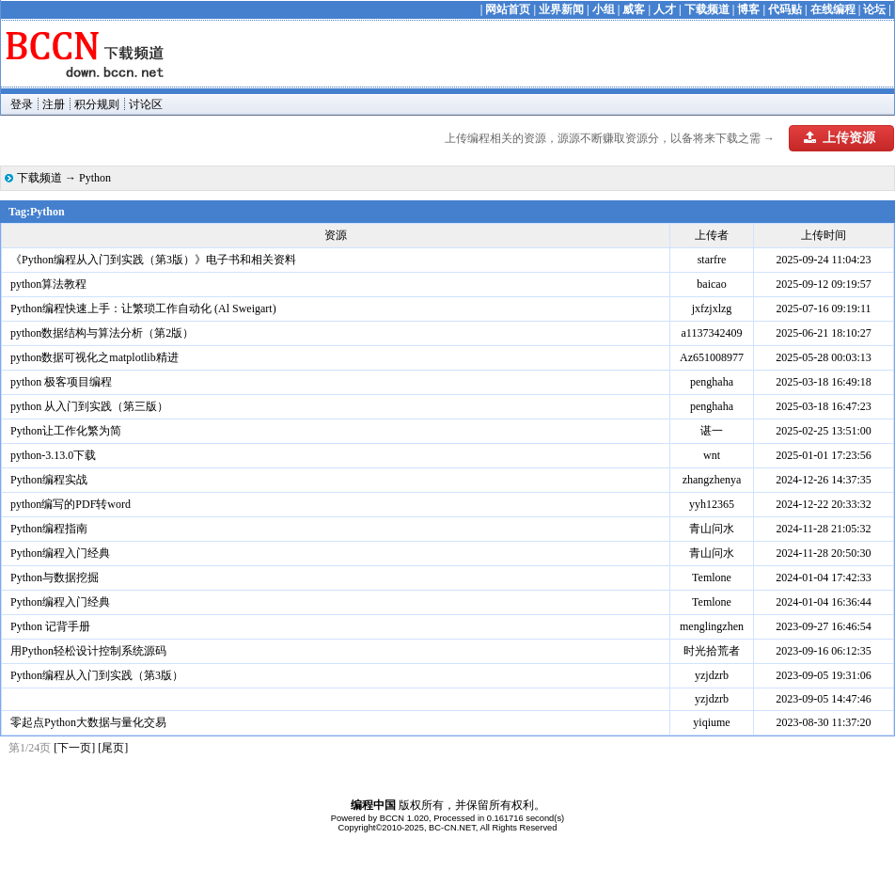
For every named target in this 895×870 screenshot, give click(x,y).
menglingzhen (712, 626)
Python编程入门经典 (60, 553)
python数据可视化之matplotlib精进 (94, 357)
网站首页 (507, 9)
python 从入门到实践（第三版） (89, 406)
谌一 (711, 430)
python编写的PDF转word (70, 504)
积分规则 (96, 104)
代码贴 (785, 9)
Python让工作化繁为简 (65, 430)
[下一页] (74, 747)
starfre (712, 259)
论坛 (874, 9)
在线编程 (833, 9)
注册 (53, 104)
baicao (711, 284)
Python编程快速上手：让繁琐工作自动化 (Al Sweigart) (143, 308)
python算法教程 (48, 284)
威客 (633, 9)
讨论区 (146, 104)
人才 (664, 9)
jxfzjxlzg (712, 308)
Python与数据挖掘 (54, 577)
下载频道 (707, 9)
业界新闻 (561, 9)
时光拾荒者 (711, 650)
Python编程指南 (48, 528)
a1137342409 (712, 333)
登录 (21, 104)
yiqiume (711, 722)
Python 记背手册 (50, 626)
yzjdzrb (712, 675)
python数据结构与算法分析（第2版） (102, 333)
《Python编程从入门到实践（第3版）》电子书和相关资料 (153, 259)
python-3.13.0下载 (53, 455)
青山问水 (711, 528)
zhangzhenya (712, 479)
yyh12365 (711, 504)
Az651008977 (712, 357)
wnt (711, 455)
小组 (603, 9)
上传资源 (839, 138)
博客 (748, 9)
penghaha (711, 381)
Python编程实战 (48, 479)
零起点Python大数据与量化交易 (88, 722)
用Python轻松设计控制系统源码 (88, 650)
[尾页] (113, 747)
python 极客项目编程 (61, 381)
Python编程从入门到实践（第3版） (96, 675)
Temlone (711, 577)
